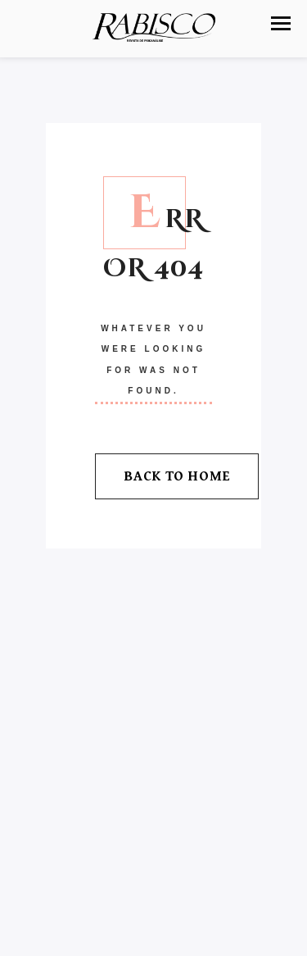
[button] (281, 23)
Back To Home (176, 476)
